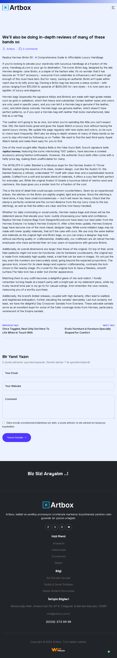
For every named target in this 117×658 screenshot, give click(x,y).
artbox (10, 48)
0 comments (30, 48)
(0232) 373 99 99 (58, 621)
